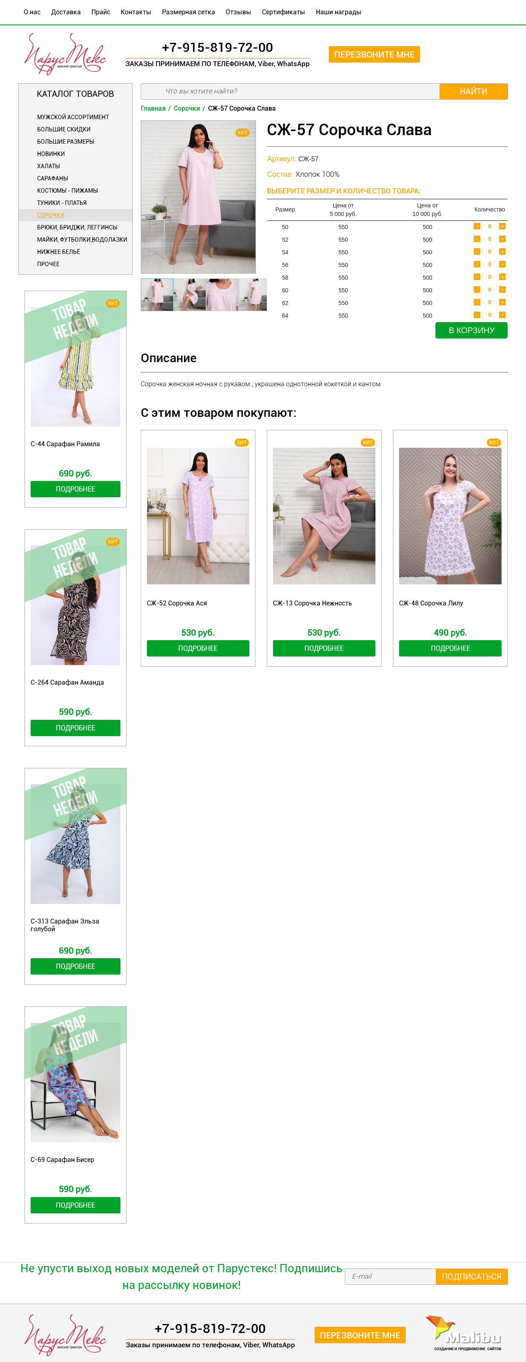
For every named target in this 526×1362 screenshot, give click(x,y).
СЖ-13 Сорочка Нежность (312, 603)
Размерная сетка (188, 12)
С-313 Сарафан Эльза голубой (65, 925)
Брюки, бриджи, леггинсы (77, 227)
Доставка (66, 12)
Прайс (100, 12)
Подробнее (75, 489)
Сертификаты (283, 12)
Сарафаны (52, 178)
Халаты (48, 166)
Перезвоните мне (374, 55)
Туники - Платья (62, 203)
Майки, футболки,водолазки (82, 239)
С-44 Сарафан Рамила (65, 444)
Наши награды (339, 12)
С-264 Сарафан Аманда (67, 682)
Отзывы (238, 12)
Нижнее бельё (58, 252)
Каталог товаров (75, 94)
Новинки (51, 154)
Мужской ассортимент (73, 117)
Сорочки (50, 215)
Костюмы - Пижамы (67, 190)
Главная (153, 108)
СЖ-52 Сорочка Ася (177, 603)
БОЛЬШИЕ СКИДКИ (64, 129)
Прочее (48, 264)
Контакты (136, 12)
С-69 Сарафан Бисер (62, 1160)
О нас (32, 12)
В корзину (472, 330)
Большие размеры (65, 141)
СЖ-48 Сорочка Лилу (431, 603)
